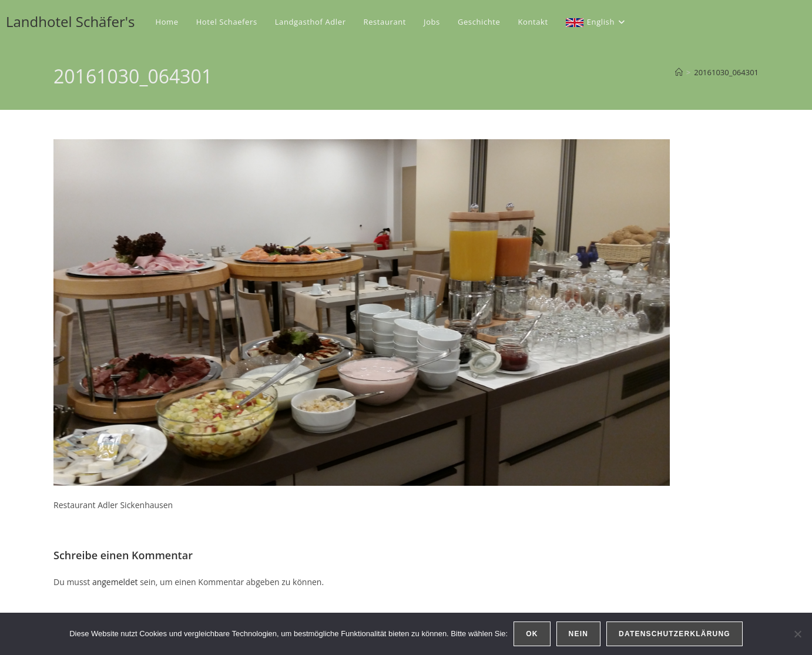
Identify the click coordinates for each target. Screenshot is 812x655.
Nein (578, 634)
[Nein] (797, 634)
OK (532, 634)
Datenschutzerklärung (674, 634)
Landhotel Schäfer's (70, 21)
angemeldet (115, 581)
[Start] (679, 72)
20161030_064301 (726, 72)
